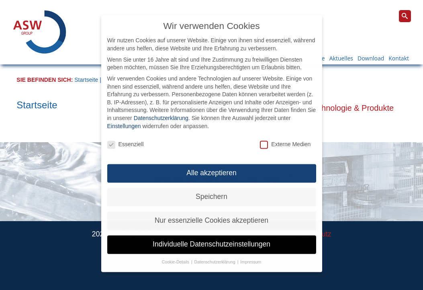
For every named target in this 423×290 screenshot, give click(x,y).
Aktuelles (341, 58)
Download (371, 58)
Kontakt (398, 58)
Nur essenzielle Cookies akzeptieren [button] (211, 212)
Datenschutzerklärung (161, 109)
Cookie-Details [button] (176, 253)
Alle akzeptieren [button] (211, 164)
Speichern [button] (211, 188)
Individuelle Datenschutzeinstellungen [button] (211, 236)
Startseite (86, 80)
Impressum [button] (250, 253)
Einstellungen (124, 117)
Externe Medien (285, 136)
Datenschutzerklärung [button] (215, 253)
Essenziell (125, 136)
